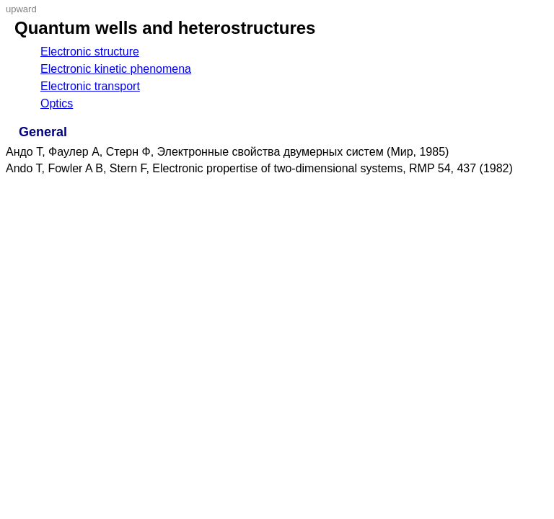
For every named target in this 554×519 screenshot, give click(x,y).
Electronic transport (90, 86)
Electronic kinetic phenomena (115, 69)
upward (21, 9)
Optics (56, 103)
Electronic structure (89, 51)
